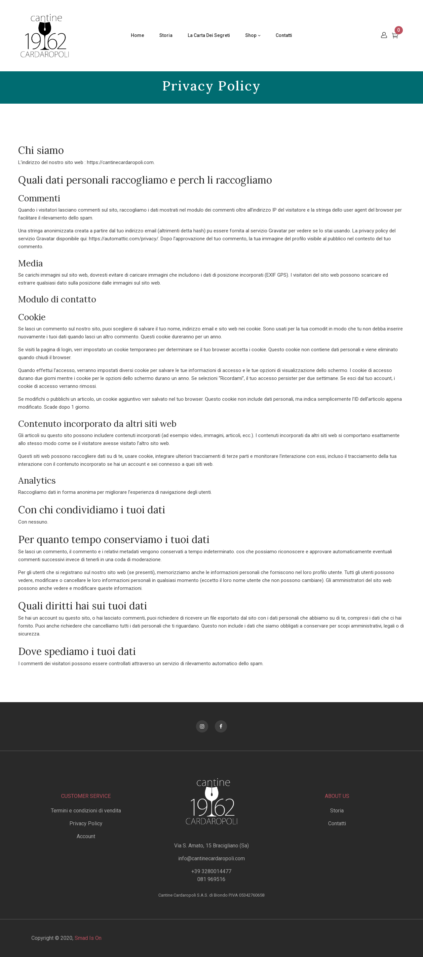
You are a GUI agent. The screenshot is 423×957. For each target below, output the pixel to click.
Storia (337, 810)
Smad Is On (88, 938)
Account (86, 836)
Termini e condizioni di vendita (86, 810)
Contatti (337, 823)
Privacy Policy (85, 823)
